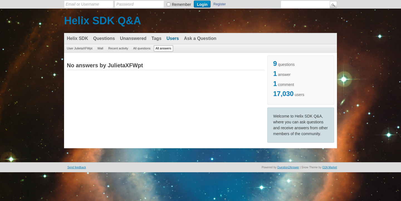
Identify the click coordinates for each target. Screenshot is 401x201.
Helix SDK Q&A (102, 21)
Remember (181, 4)
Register (219, 4)
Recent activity (118, 48)
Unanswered (133, 38)
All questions (141, 48)
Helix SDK (77, 38)
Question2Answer (288, 167)
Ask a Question (200, 38)
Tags (156, 38)
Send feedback (76, 167)
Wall (100, 48)
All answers (163, 48)
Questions (104, 38)
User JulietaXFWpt (79, 48)
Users (173, 38)
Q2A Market (329, 167)
